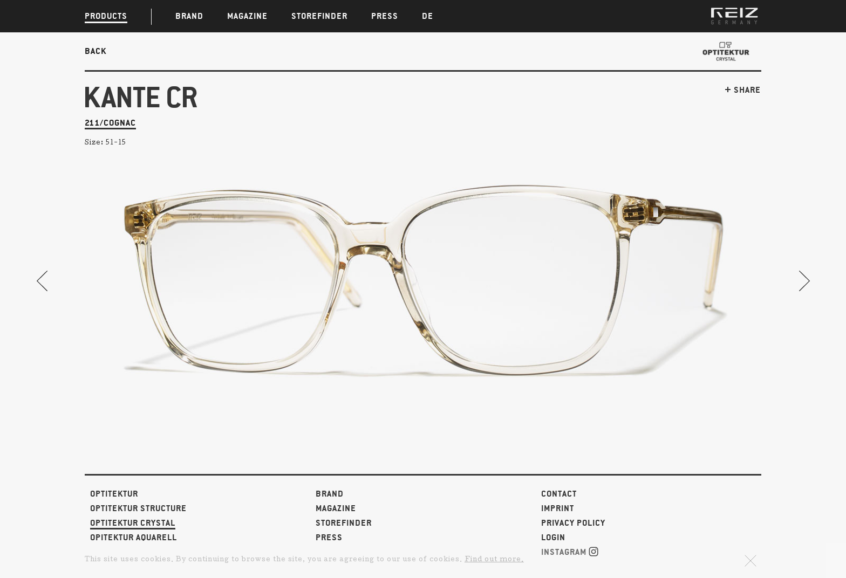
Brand (330, 494)
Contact (559, 494)
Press (329, 538)
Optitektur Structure (138, 509)
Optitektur (114, 494)
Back (95, 51)
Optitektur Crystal (132, 523)
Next (804, 281)
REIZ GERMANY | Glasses (734, 16)
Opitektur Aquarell (133, 538)
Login (553, 538)
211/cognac (110, 123)
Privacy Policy (573, 523)
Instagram (569, 552)
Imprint (557, 509)
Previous (42, 281)
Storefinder (344, 523)
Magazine (336, 509)
